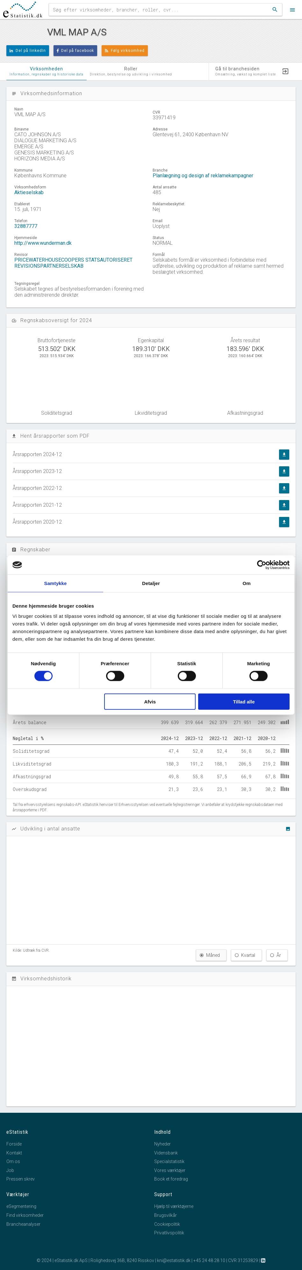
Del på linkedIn (28, 50)
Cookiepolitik (167, 1224)
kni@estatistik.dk (174, 1260)
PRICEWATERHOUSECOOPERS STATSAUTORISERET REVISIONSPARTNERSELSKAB (73, 263)
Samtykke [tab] (55, 583)
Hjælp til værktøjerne (173, 1206)
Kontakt (14, 1152)
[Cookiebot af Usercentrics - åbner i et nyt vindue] (262, 565)
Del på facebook (75, 50)
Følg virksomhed (125, 50)
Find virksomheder (25, 1215)
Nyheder (162, 1144)
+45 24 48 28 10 (209, 1260)
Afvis (150, 701)
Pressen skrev (20, 1179)
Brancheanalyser (23, 1224)
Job (10, 1170)
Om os (13, 1161)
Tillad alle (244, 701)
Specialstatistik (169, 1161)
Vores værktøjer (169, 1170)
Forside (14, 1144)
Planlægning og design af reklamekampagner (203, 176)
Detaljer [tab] (151, 583)
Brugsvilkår (165, 1215)
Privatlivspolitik (169, 1232)
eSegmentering (21, 1206)
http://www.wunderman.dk (43, 243)
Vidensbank (166, 1152)
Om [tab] (246, 583)
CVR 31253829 (243, 1260)
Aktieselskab (29, 192)
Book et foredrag (171, 1179)
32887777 (25, 226)
